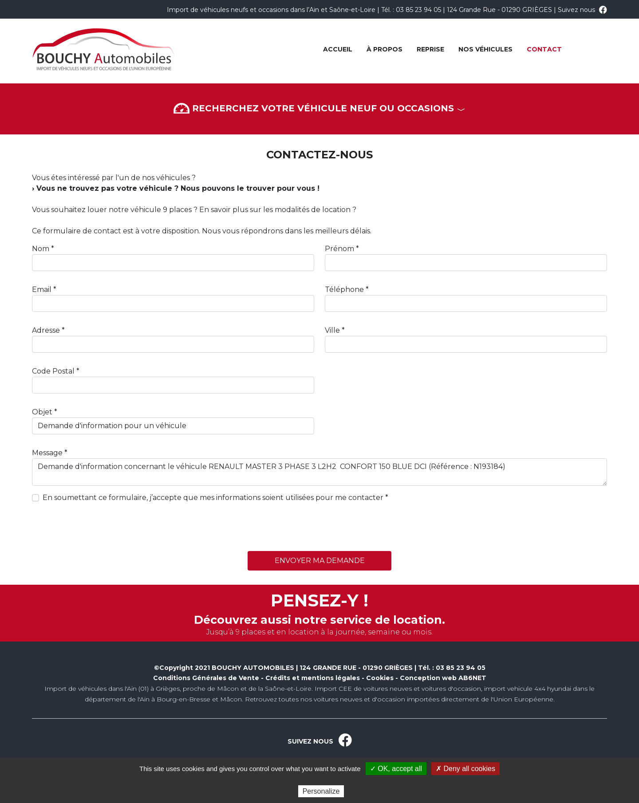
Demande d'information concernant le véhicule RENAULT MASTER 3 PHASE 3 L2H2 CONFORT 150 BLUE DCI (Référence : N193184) (319, 472)
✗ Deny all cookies (465, 768)
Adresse (46, 330)
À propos (384, 49)
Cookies (380, 678)
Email (41, 289)
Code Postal (53, 371)
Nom (40, 248)
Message (47, 453)
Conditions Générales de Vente (206, 678)
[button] (319, 89)
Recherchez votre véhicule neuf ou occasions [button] (319, 109)
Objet (42, 412)
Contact (544, 49)
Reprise (430, 49)
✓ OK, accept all (396, 768)
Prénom (339, 248)
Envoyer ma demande (320, 560)
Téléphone (344, 289)
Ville (332, 330)
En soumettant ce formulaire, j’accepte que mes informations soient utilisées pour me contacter (213, 497)
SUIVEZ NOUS (320, 741)
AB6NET (472, 678)
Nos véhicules (485, 49)
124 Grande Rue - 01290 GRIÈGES (499, 10)
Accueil (337, 49)
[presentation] (99, 527)
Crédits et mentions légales (312, 678)
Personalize (321, 791)
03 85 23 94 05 (418, 10)
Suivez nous (582, 10)
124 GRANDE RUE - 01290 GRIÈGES (356, 668)
